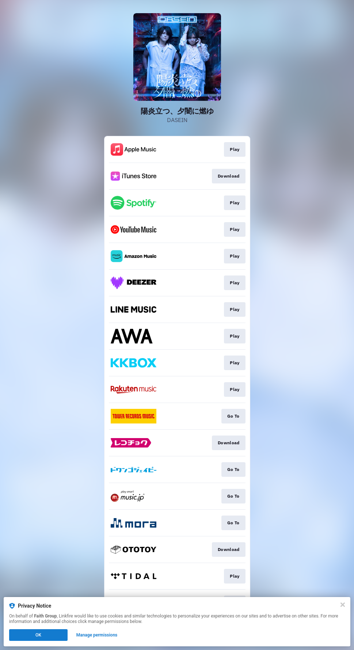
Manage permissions (97, 635)
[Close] (343, 605)
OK (38, 635)
